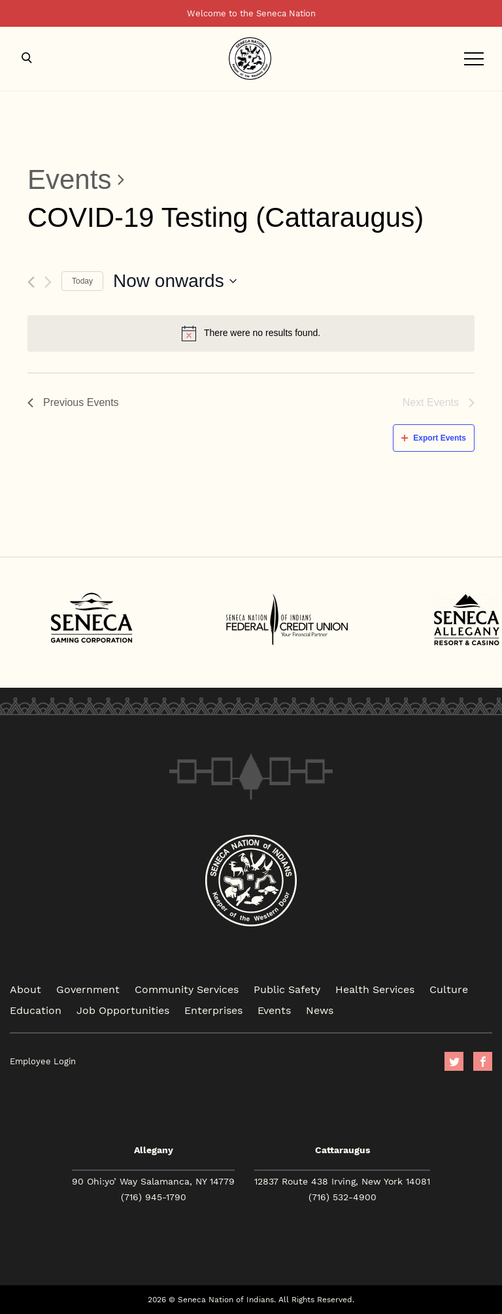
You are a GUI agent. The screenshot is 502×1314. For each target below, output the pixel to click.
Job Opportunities (122, 1009)
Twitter (453, 1061)
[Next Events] (48, 282)
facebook (482, 1061)
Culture (448, 988)
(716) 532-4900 (342, 1197)
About (25, 988)
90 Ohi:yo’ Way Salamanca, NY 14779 (153, 1181)
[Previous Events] (31, 282)
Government (88, 988)
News (319, 1009)
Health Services (374, 988)
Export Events (433, 438)
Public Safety (287, 988)
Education (35, 1009)
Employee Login (43, 1061)
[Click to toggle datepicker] (175, 281)
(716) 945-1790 (153, 1197)
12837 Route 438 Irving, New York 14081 (342, 1181)
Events (69, 179)
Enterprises (213, 1009)
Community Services (187, 988)
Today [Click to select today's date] (82, 281)
